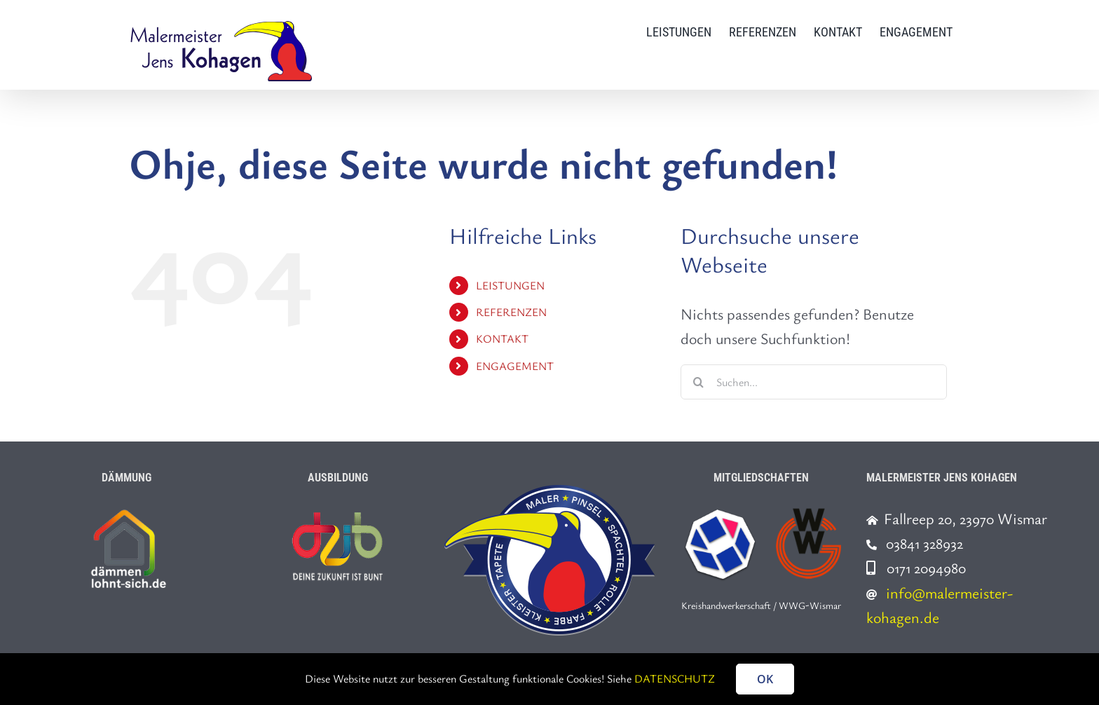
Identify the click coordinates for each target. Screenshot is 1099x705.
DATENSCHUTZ (674, 678)
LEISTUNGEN (510, 285)
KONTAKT (502, 338)
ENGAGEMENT (515, 366)
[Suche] (698, 381)
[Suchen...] (814, 381)
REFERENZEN (511, 312)
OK (765, 679)
